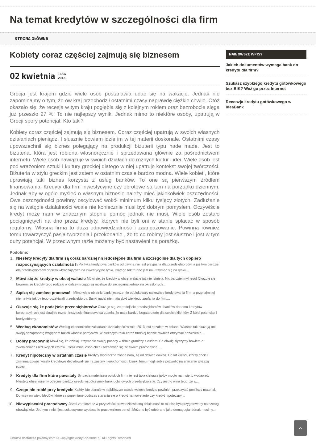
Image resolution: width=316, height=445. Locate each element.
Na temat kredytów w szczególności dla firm (113, 19)
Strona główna (32, 38)
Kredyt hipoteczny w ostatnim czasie (51, 355)
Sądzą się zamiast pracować (43, 292)
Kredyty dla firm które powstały (46, 375)
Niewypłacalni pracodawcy (41, 404)
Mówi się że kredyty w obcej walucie (50, 278)
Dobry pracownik (32, 341)
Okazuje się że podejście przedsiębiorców (56, 307)
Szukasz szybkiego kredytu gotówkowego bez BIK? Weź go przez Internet (266, 86)
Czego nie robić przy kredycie (44, 389)
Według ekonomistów (36, 327)
